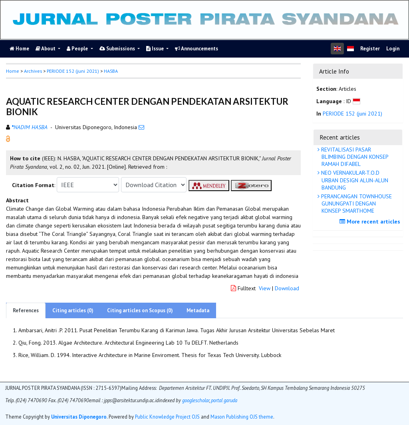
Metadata (198, 310)
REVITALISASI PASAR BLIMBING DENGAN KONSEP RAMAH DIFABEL (354, 157)
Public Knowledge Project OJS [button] (167, 416)
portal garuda (224, 400)
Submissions (117, 48)
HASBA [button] (111, 71)
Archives (33, 71)
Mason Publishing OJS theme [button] (241, 416)
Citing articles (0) (72, 310)
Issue (155, 48)
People (78, 48)
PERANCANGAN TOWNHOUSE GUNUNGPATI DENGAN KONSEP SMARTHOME (356, 203)
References (26, 310)
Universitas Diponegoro (79, 416)
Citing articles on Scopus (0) (140, 310)
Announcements (196, 48)
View (264, 288)
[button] (8, 138)
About (46, 48)
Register (370, 48)
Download (287, 288)
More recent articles (370, 221)
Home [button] (12, 71)
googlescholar (195, 400)
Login (392, 48)
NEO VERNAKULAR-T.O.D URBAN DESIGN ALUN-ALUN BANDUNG (354, 180)
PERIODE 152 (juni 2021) (73, 71)
